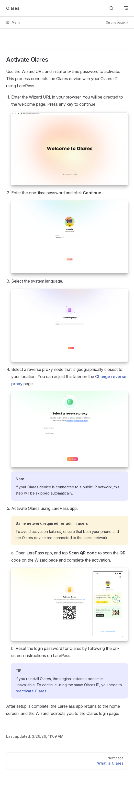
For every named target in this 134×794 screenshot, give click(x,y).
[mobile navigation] (126, 8)
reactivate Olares (31, 691)
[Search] (111, 8)
